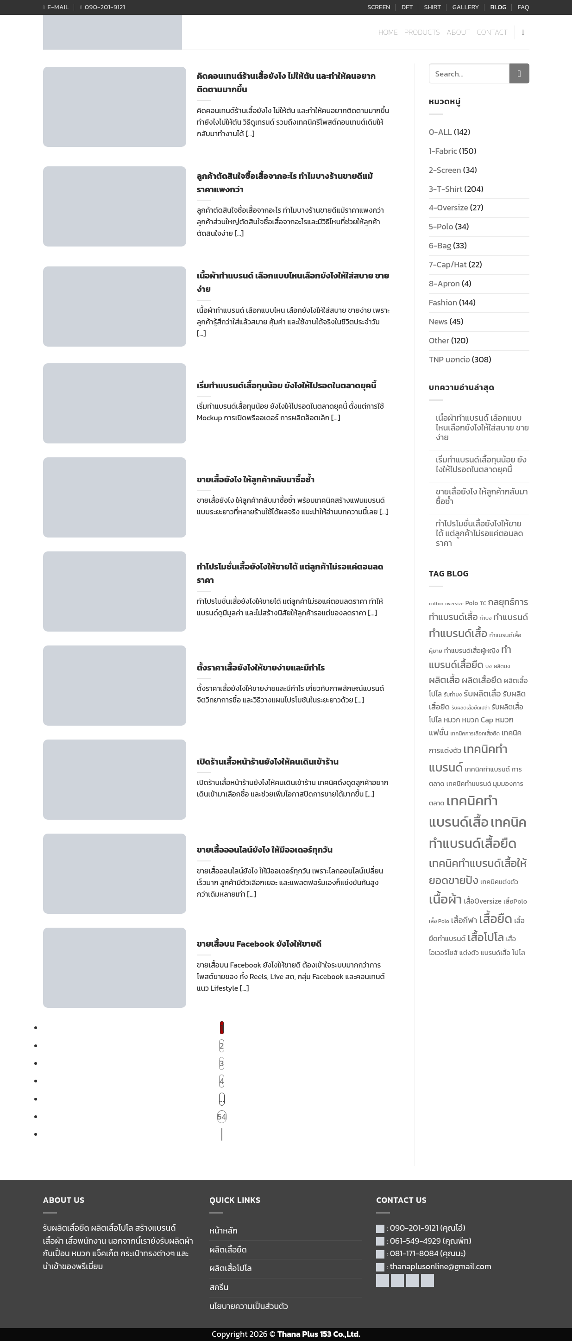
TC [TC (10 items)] (483, 603)
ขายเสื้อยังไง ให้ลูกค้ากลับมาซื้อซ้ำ (482, 496)
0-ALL (440, 132)
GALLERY (466, 7)
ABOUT (458, 32)
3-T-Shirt (446, 189)
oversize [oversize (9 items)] (454, 603)
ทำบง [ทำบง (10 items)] (486, 618)
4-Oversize (448, 208)
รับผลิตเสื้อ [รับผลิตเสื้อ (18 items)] (482, 693)
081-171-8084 (414, 1253)
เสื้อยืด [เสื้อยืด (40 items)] (495, 919)
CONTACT (492, 32)
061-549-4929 (415, 1241)
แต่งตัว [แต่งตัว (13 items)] (469, 953)
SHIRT (432, 7)
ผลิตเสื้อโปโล (230, 1268)
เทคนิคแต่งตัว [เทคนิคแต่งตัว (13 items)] (499, 882)
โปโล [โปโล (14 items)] (518, 952)
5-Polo (441, 227)
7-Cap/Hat (448, 265)
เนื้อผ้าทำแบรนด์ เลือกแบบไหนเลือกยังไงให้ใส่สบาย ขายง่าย (482, 428)
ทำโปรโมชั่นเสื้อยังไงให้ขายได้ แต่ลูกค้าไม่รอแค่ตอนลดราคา (479, 533)
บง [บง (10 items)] (488, 666)
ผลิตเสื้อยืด (227, 1250)
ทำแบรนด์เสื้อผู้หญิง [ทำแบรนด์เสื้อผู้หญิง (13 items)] (471, 650)
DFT (407, 7)
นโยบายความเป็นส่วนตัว (248, 1306)
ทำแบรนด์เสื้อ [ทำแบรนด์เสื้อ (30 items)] (458, 633)
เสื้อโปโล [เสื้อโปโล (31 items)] (485, 937)
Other (439, 341)
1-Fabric (443, 151)
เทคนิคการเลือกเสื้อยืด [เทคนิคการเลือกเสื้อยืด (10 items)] (475, 733)
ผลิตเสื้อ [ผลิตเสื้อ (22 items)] (444, 680)
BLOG (498, 7)
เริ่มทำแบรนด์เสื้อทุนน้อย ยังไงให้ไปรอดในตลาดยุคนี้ (481, 464)
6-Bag (440, 246)
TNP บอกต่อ (449, 360)
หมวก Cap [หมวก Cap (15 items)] (477, 720)
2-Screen (445, 170)
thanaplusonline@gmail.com (440, 1266)
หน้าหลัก (223, 1231)
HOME (388, 32)
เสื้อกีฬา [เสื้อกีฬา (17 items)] (464, 920)
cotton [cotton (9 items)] (436, 603)
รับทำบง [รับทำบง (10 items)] (453, 694)
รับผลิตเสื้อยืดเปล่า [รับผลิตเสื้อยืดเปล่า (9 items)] (471, 707)
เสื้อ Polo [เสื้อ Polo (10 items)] (439, 921)
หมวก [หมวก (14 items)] (452, 720)
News (438, 322)
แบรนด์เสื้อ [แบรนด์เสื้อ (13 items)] (495, 953)
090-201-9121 (414, 1228)
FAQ (523, 7)
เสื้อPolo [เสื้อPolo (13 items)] (515, 901)
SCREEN (378, 7)
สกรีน (218, 1287)
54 (222, 1117)
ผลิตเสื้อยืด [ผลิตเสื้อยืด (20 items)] (482, 679)
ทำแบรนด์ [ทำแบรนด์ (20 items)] (511, 616)
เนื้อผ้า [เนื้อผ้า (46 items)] (445, 899)
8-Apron (444, 284)
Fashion (443, 303)
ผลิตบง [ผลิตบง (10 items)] (502, 666)
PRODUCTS (422, 32)
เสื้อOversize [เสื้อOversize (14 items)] (483, 901)
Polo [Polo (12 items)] (471, 602)
